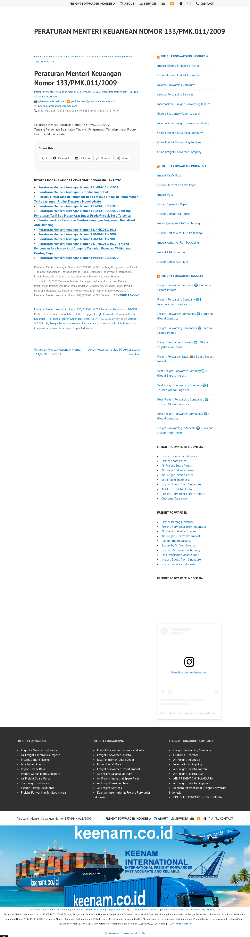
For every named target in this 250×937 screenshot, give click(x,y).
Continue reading (126, 295)
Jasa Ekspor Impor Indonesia (75, 328)
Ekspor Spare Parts (174, 461)
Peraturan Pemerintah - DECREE (76, 56)
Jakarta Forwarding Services (175, 94)
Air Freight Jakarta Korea (178, 475)
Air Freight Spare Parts (176, 465)
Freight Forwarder (104, 314)
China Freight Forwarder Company (179, 152)
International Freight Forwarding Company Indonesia (99, 909)
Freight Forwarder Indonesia (92, 3)
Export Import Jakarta (176, 541)
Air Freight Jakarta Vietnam (114, 774)
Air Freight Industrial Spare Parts (118, 778)
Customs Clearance (174, 498)
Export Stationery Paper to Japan (179, 113)
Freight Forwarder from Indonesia (184, 526)
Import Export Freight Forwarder (179, 66)
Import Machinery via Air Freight (182, 550)
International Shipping (35, 759)
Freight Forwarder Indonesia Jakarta (120, 750)
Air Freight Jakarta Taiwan (178, 470)
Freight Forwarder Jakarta (182, 276)
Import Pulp (165, 194)
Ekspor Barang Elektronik (178, 522)
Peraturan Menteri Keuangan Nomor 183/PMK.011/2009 (78, 206)
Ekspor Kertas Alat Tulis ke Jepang (179, 233)
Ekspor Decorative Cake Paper (176, 185)
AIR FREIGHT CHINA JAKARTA (193, 778)
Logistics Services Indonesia (39, 750)
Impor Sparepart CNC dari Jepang (178, 223)
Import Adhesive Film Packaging (178, 242)
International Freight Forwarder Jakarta (183, 123)
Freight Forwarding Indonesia (184, 56)
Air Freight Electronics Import (181, 536)
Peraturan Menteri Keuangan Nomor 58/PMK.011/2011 (77, 229)
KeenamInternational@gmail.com (57, 106)
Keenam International (45, 56)
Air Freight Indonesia (186, 759)
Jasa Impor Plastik (33, 764)
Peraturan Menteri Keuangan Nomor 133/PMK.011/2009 (129, 31)
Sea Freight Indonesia (176, 480)
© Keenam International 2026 (125, 933)
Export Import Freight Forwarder (179, 75)
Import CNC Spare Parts (172, 252)
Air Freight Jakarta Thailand (179, 531)
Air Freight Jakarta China (113, 783)
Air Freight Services (109, 788)
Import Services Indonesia (178, 564)
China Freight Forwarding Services (179, 142)
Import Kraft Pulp (169, 175)
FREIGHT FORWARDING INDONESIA (197, 797)
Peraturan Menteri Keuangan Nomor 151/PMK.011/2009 (78, 187)
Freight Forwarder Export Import (183, 494)
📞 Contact (205, 3)
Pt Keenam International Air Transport (50, 909)
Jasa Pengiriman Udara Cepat (180, 555)
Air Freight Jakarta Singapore (191, 783)
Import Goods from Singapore (181, 484)
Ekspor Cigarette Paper (172, 204)
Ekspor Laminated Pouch (173, 214)
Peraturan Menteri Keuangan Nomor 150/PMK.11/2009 (77, 234)
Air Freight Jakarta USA (188, 774)
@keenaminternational (51, 101)
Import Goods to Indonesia (179, 456)
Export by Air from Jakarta (179, 545)
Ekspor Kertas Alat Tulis (172, 262)
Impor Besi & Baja (33, 769)
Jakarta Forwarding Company (176, 85)
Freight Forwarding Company (192, 750)
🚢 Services (148, 3)
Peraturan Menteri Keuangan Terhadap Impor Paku (74, 192)
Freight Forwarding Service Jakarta (43, 792)
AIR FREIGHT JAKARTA (177, 489)
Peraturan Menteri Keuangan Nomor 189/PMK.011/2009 (78, 258)
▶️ (172, 3)
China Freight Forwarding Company (180, 133)
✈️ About (127, 3)
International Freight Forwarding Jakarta (183, 104)
